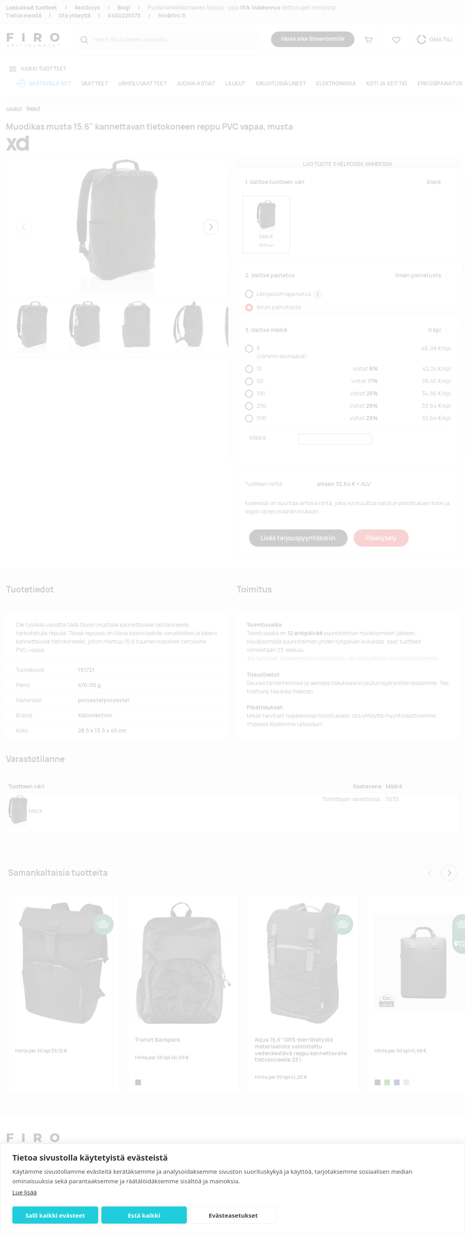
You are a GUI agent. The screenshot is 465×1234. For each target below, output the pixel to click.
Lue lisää (24, 1192)
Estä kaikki (144, 1215)
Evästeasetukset (233, 1215)
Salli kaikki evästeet (55, 1215)
